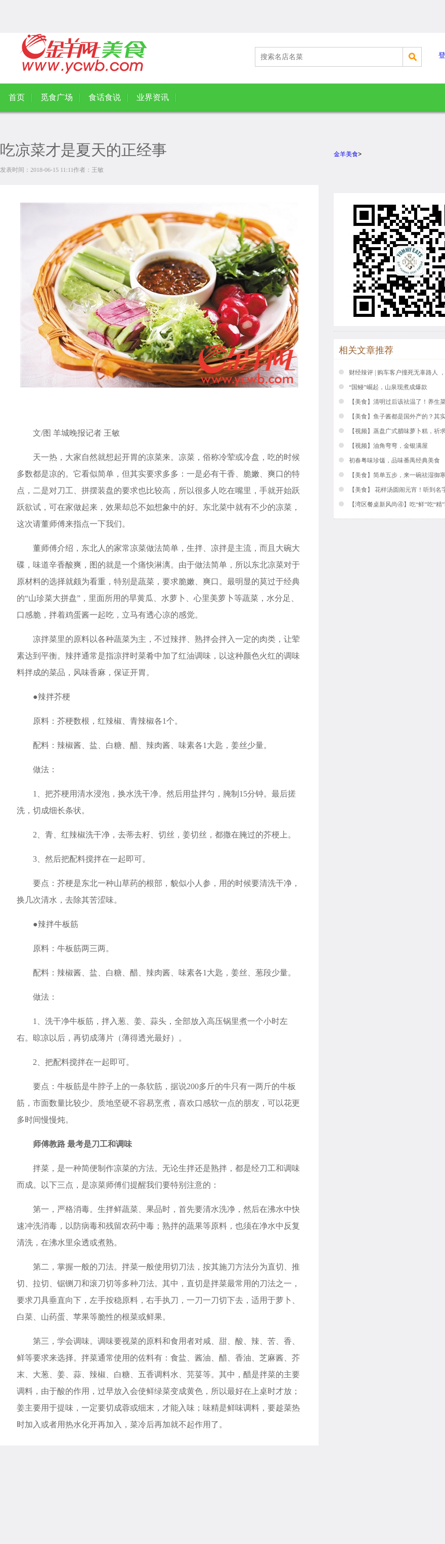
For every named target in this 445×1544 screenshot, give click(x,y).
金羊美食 (346, 154)
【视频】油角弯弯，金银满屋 (388, 445)
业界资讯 (153, 97)
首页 (17, 97)
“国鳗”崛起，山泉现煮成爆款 (388, 387)
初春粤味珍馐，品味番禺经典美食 (394, 460)
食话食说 (104, 97)
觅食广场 (56, 97)
